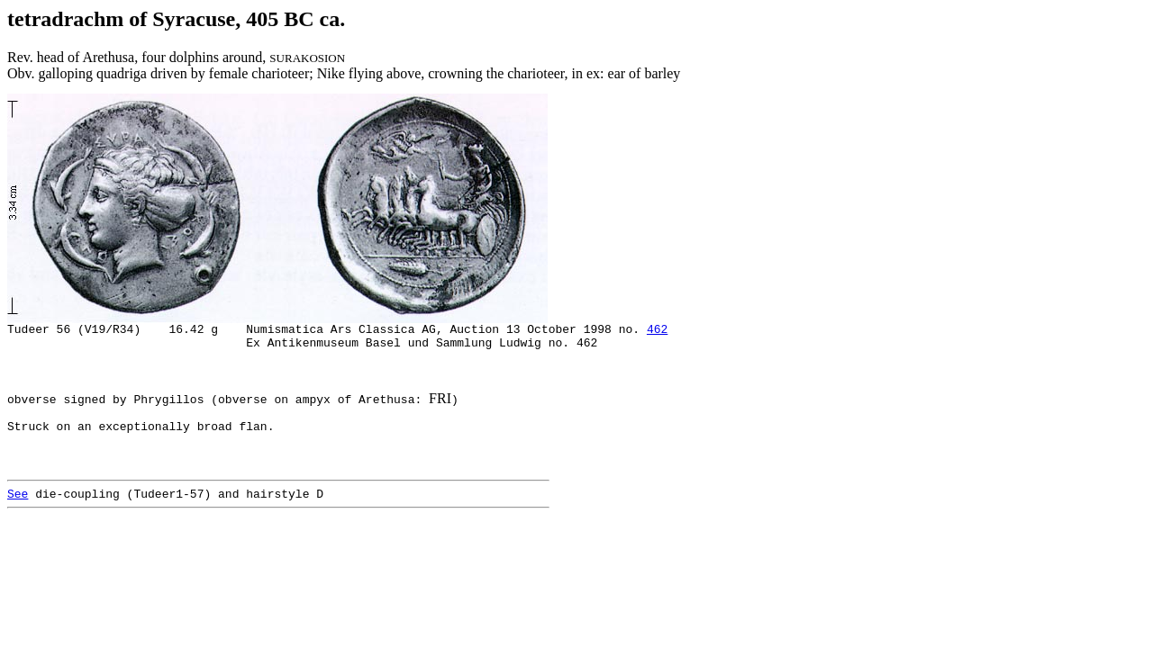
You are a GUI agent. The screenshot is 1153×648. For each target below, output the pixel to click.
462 (657, 331)
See (17, 523)
